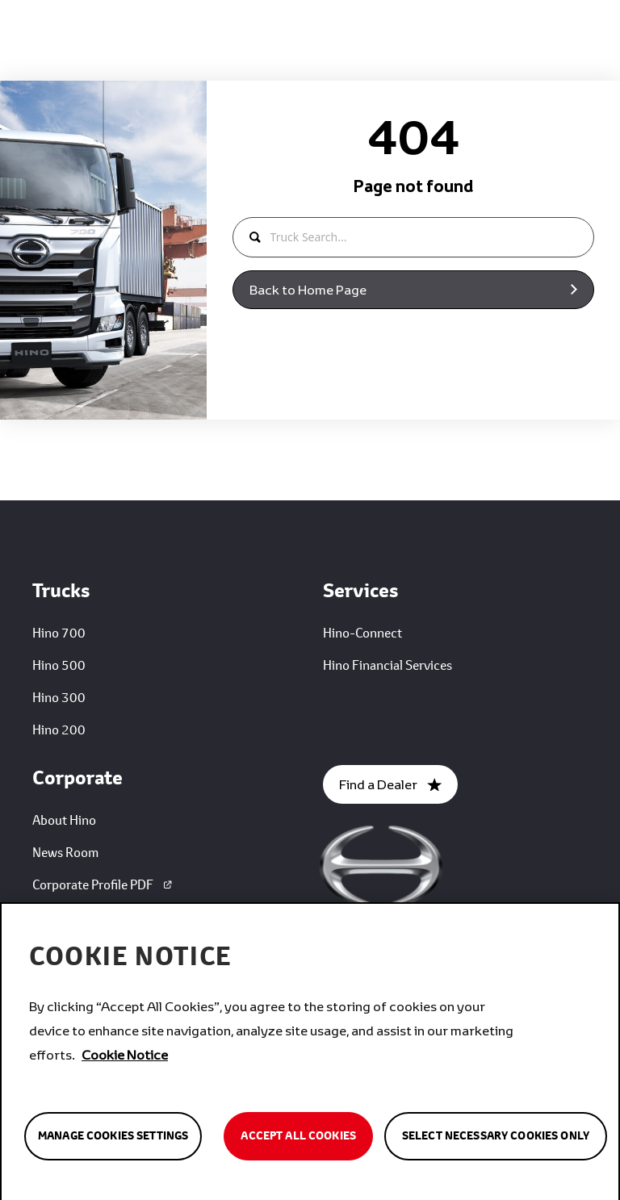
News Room (65, 851)
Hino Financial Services (387, 664)
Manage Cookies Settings (113, 1141)
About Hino (64, 819)
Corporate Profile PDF (103, 884)
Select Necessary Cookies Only (495, 1141)
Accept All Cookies (298, 1141)
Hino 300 (59, 696)
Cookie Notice (125, 1059)
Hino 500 (59, 664)
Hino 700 (59, 632)
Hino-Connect (362, 632)
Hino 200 (59, 729)
